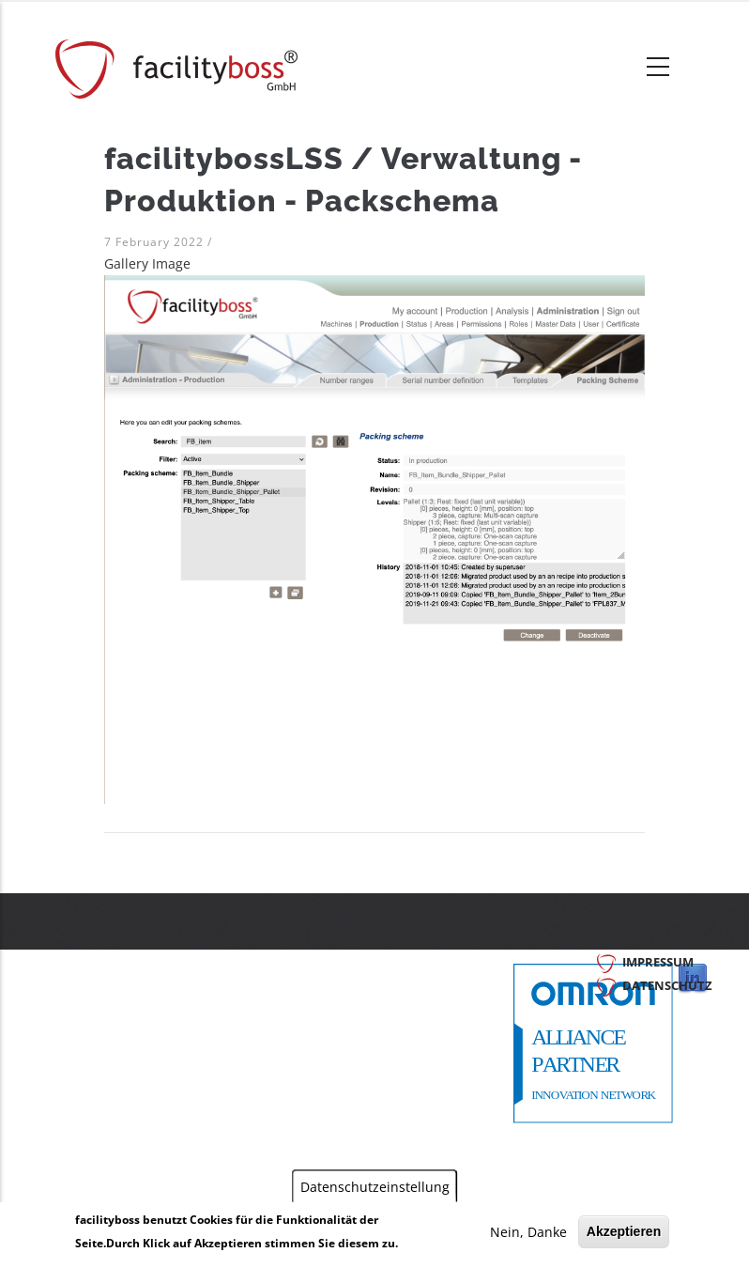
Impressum (658, 961)
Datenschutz (667, 985)
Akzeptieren (624, 1231)
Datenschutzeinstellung (375, 1186)
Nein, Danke (528, 1232)
